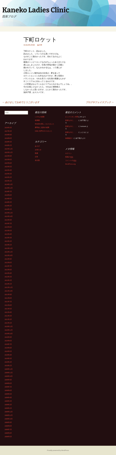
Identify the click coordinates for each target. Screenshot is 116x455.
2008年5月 (8, 437)
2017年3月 (8, 131)
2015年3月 (8, 174)
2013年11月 (9, 213)
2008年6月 (8, 433)
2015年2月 (8, 177)
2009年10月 (9, 376)
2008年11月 (9, 415)
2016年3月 (8, 142)
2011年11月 (9, 287)
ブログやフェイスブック (100, 102)
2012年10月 (9, 255)
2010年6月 (8, 348)
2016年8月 (8, 138)
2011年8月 (8, 298)
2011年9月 (8, 294)
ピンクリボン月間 (71, 117)
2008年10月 (9, 419)
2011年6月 (8, 305)
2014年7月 (8, 191)
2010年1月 (8, 365)
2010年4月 (8, 355)
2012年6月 (8, 270)
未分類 (37, 160)
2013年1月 (8, 245)
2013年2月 (8, 241)
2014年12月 (9, 184)
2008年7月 (8, 429)
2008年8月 (8, 426)
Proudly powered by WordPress (58, 450)
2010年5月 (8, 351)
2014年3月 (8, 202)
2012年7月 (8, 266)
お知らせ (38, 150)
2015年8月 (8, 159)
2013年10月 (9, 216)
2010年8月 (8, 341)
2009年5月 (8, 394)
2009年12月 (9, 369)
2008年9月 (8, 422)
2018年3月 (8, 127)
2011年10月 (9, 291)
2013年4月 (8, 234)
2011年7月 (8, 302)
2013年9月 (8, 220)
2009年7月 (8, 387)
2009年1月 (8, 408)
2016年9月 (8, 135)
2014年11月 (9, 188)
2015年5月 (8, 167)
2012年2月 (8, 280)
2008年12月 (9, 412)
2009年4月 (8, 397)
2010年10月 (9, 334)
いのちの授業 (40, 117)
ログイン (68, 153)
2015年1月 (8, 181)
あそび (37, 146)
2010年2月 (8, 362)
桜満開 (37, 120)
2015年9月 (8, 156)
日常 (40, 45)
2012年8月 (8, 262)
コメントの (70, 160)
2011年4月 (8, 312)
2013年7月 (8, 223)
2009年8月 (8, 383)
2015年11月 (9, 152)
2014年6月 (8, 195)
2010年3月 (8, 358)
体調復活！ (69, 138)
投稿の (69, 157)
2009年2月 (8, 405)
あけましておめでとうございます (20, 102)
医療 (36, 153)
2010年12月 (9, 326)
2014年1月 (8, 209)
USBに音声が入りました (43, 131)
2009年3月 (8, 401)
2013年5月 (8, 231)
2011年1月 (8, 323)
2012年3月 (8, 277)
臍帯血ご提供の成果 (42, 127)
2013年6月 (8, 227)
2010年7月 (8, 344)
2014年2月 (8, 206)
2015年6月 (8, 163)
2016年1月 (8, 145)
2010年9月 (8, 337)
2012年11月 (9, 252)
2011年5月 (8, 309)
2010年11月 (9, 330)
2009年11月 (9, 373)
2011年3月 (8, 316)
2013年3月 (8, 238)
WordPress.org (70, 164)
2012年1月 (8, 284)
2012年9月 (8, 259)
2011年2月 (8, 319)
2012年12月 (9, 248)
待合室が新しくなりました (44, 124)
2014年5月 (8, 199)
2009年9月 (8, 380)
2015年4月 (8, 170)
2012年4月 (8, 273)
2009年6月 (8, 390)
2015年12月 (9, 149)
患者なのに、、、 (71, 120)
